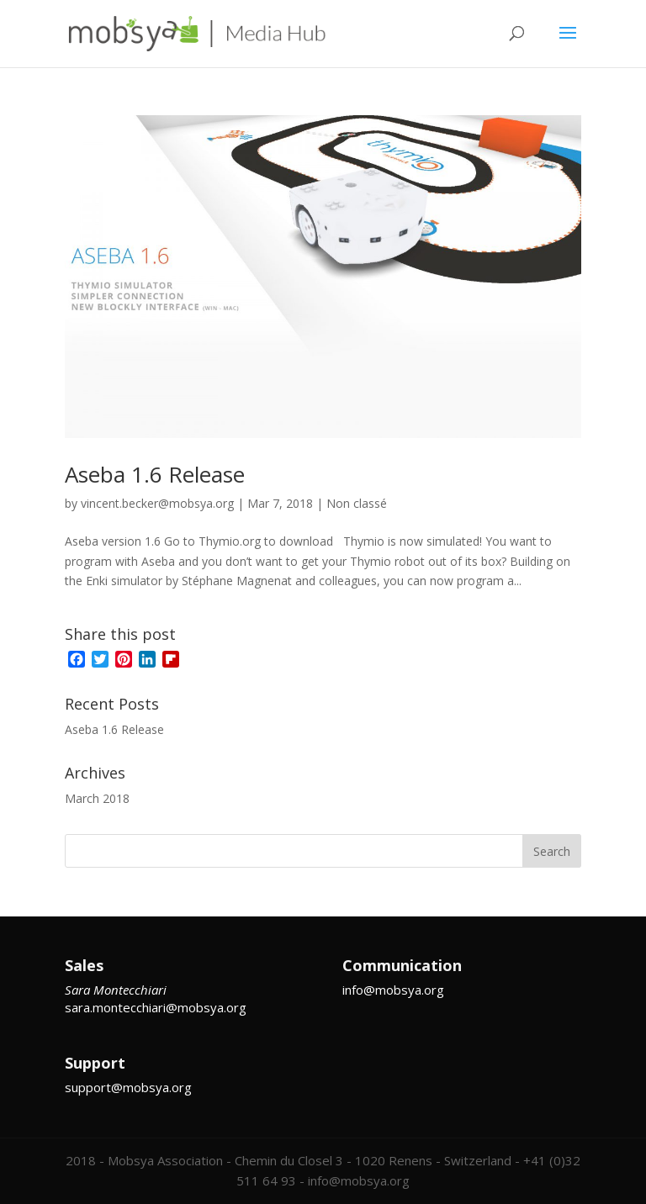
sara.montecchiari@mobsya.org (155, 1007)
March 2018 (97, 798)
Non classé (356, 503)
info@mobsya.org (393, 989)
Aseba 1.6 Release (155, 474)
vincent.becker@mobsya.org (157, 503)
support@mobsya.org (128, 1087)
